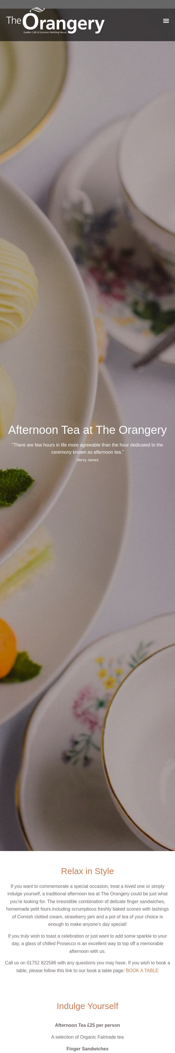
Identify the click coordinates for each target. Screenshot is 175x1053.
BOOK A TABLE (142, 970)
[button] (166, 20)
